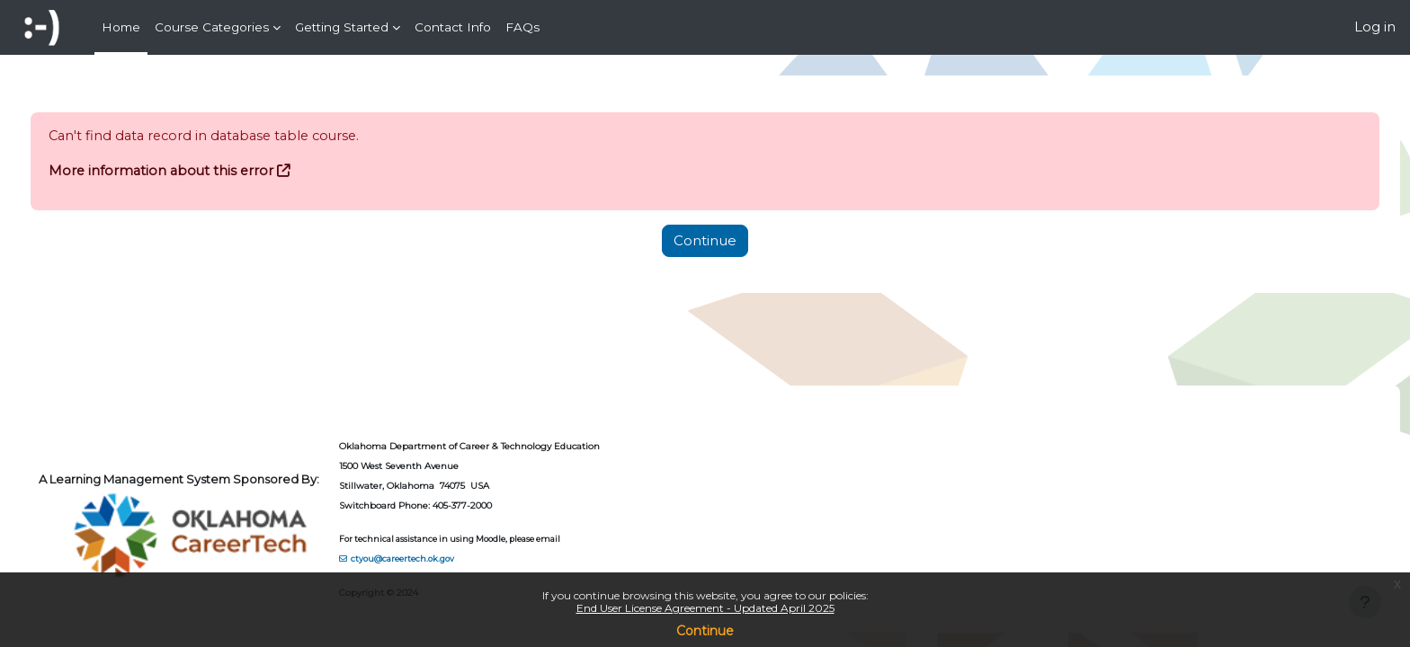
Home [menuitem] (121, 27)
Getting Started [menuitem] (341, 27)
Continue (705, 631)
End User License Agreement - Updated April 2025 (705, 608)
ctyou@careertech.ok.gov (436, 558)
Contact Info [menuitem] (453, 27)
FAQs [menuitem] (522, 27)
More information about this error (196, 171)
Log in (1375, 26)
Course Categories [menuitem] (212, 27)
